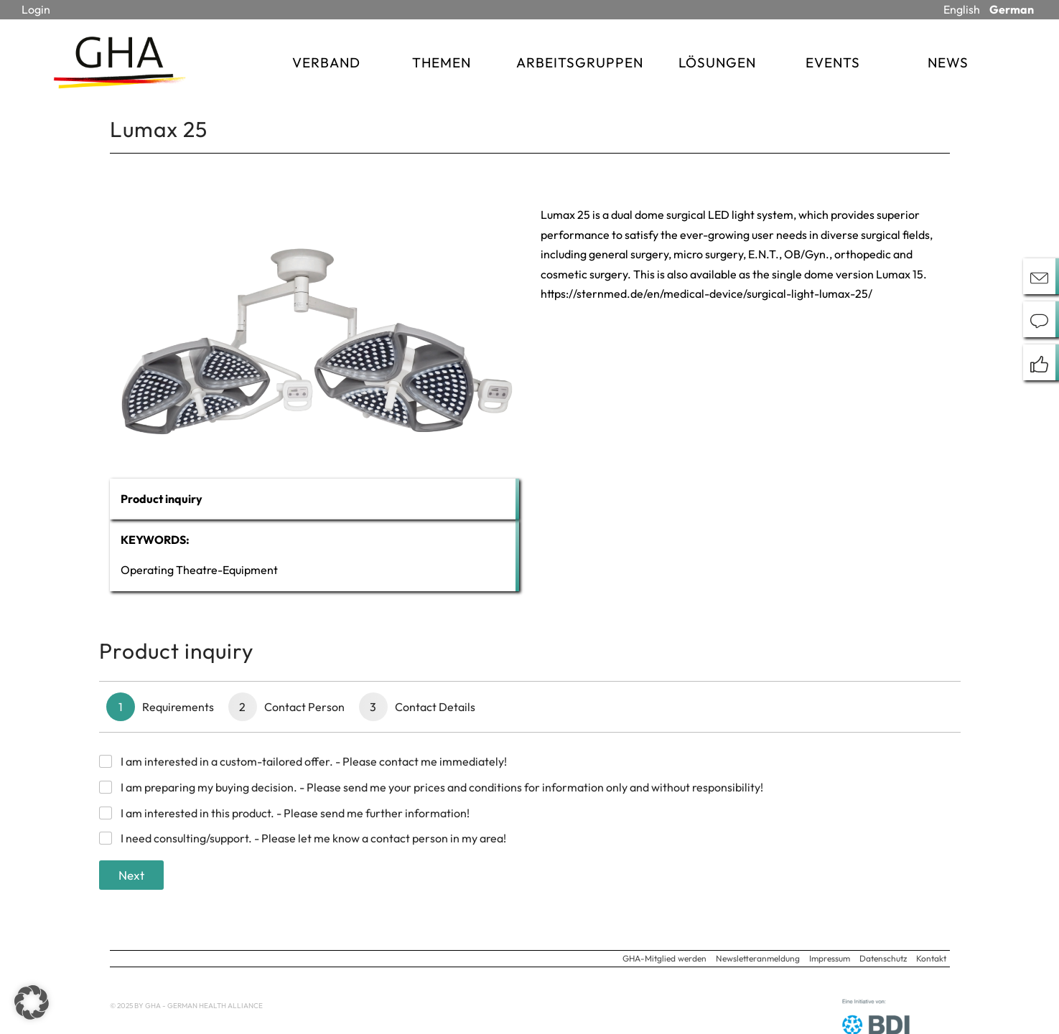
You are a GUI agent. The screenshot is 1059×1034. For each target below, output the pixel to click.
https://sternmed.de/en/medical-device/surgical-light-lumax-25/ (706, 293)
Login (36, 9)
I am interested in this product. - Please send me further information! (295, 813)
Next (131, 875)
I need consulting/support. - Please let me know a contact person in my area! (313, 838)
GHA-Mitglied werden (664, 958)
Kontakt (931, 958)
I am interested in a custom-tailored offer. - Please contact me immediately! (314, 761)
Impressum (829, 958)
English (961, 9)
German (1011, 9)
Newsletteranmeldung (758, 958)
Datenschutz (883, 958)
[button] (31, 1002)
